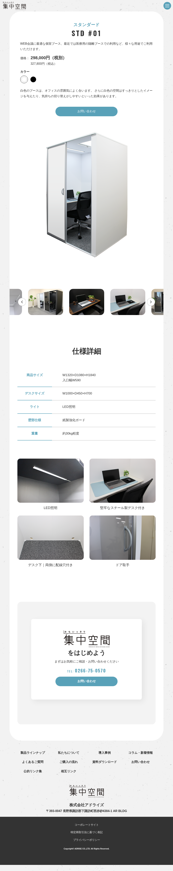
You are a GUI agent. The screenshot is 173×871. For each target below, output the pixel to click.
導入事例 (104, 758)
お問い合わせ (86, 112)
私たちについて (68, 758)
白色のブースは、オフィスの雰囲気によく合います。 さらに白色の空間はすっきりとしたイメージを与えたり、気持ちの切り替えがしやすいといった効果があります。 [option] (86, 93)
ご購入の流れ (68, 768)
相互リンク (68, 777)
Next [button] (139, 303)
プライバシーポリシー (86, 846)
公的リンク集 (33, 777)
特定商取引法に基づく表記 (87, 838)
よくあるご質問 (32, 768)
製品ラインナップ (32, 758)
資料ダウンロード (104, 768)
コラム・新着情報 (140, 758)
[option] (86, 197)
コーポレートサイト (87, 831)
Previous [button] (33, 303)
